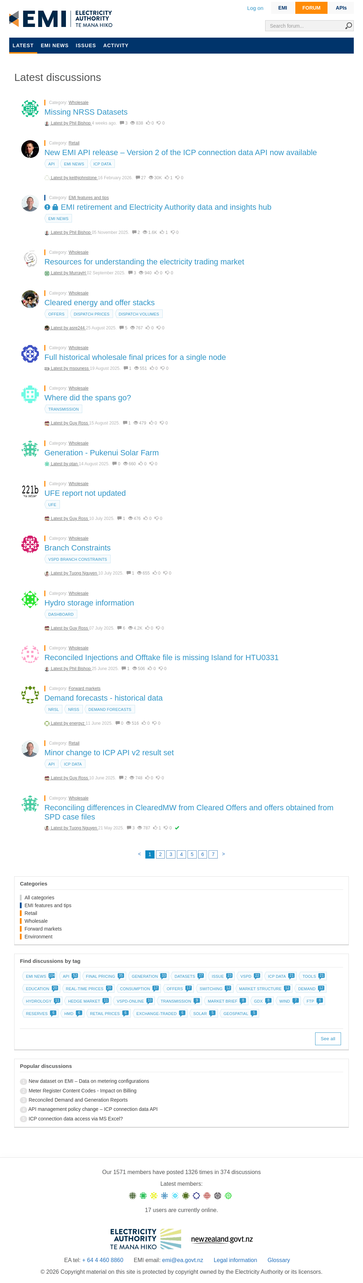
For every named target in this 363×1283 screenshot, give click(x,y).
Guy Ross (79, 423)
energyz (77, 723)
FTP (314, 1001)
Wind (288, 1001)
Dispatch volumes (139, 314)
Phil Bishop (80, 123)
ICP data (103, 164)
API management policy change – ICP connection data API (93, 1109)
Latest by (60, 123)
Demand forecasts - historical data (103, 697)
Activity (116, 45)
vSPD (249, 976)
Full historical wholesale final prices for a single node (135, 357)
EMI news (55, 45)
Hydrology (42, 1001)
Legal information (235, 1260)
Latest (23, 45)
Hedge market (87, 1001)
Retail (74, 143)
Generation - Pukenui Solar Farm (101, 452)
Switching (215, 989)
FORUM (311, 8)
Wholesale (79, 102)
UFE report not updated (85, 493)
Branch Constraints (77, 547)
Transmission (63, 409)
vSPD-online (134, 1001)
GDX (262, 1001)
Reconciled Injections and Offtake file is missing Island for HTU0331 (161, 657)
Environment (38, 936)
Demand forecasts (109, 709)
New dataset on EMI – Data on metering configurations (89, 1081)
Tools (312, 976)
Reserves (40, 1013)
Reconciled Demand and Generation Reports (78, 1100)
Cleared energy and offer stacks (99, 302)
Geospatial (239, 1013)
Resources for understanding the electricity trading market (144, 261)
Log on (255, 8)
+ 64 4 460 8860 (102, 1260)
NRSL (53, 709)
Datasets (188, 976)
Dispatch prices (92, 314)
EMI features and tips (89, 197)
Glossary (279, 1260)
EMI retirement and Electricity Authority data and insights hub (158, 207)
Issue (221, 976)
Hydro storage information (89, 602)
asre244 (77, 327)
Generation (149, 976)
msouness (79, 368)
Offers (56, 314)
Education (41, 989)
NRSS (73, 709)
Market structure (264, 989)
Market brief (226, 1001)
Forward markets (85, 688)
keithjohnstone (83, 177)
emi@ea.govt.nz (182, 1260)
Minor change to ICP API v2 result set (109, 752)
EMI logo (62, 19)
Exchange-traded (160, 1013)
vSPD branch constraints (77, 559)
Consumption (139, 989)
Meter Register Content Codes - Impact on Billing (82, 1090)
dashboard (60, 614)
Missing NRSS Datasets (86, 112)
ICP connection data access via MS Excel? (76, 1119)
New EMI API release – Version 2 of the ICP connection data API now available (180, 152)
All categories (39, 897)
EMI (282, 8)
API (51, 164)
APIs (341, 8)
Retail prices (108, 1013)
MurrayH (78, 272)
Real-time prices (88, 989)
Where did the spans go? (87, 397)
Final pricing (104, 976)
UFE (52, 505)
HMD (72, 1013)
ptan (74, 463)
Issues (86, 45)
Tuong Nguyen (83, 573)
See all (328, 1038)
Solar (203, 1013)
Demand (310, 989)
